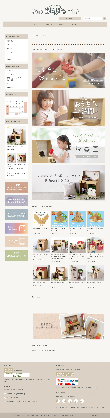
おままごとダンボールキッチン (59, 283)
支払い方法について (18, 415)
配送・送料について (33, 415)
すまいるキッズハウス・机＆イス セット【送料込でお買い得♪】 (77, 256)
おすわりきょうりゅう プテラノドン (95, 229)
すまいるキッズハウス (39, 283)
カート (74, 24)
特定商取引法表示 (67, 415)
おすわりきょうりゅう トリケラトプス (77, 229)
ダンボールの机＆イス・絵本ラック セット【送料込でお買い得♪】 (95, 256)
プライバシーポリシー (82, 415)
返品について (45, 415)
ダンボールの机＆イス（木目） (94, 283)
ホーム (36, 24)
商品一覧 (49, 24)
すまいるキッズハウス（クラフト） (41, 255)
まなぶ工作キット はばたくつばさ (41, 229)
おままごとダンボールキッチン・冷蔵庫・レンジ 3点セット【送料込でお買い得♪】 (59, 256)
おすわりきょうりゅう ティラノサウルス (59, 229)
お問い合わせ (70, 18)
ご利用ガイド (61, 24)
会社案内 (94, 415)
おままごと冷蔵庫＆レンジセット (77, 283)
